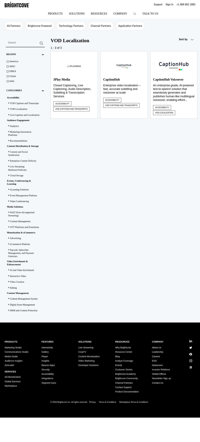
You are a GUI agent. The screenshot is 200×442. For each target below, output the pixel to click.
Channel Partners (101, 25)
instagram (190, 361)
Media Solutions (15, 207)
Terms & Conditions (107, 402)
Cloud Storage (16, 175)
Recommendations (18, 141)
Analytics (14, 126)
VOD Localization (18, 109)
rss (190, 367)
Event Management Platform (23, 195)
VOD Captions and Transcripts (24, 103)
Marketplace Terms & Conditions (133, 402)
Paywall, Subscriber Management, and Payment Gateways (21, 253)
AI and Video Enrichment (22, 270)
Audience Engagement (18, 120)
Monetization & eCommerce (21, 232)
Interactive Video (18, 276)
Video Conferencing (19, 201)
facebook (190, 354)
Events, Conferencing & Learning (19, 182)
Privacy (92, 402)
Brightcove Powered (40, 25)
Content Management (18, 293)
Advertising (15, 238)
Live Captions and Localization (24, 115)
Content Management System (24, 298)
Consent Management (20, 221)
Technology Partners (71, 25)
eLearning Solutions (19, 189)
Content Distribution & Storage (23, 146)
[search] (25, 42)
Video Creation (17, 282)
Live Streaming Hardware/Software (17, 168)
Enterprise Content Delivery (23, 161)
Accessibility (13, 97)
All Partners (13, 25)
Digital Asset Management (22, 304)
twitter (190, 348)
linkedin (190, 341)
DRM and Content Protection (23, 310)
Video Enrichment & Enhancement (17, 263)
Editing (13, 288)
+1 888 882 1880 (185, 4)
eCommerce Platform (20, 244)
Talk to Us (150, 13)
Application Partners (130, 25)
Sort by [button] (186, 39)
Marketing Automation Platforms (19, 133)
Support (158, 4)
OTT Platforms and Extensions (24, 227)
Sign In (169, 4)
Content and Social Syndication (18, 153)
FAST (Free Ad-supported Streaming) (21, 214)
